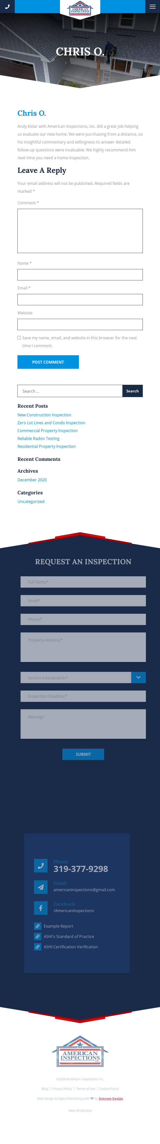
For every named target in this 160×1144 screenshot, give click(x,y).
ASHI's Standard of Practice (59, 936)
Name (24, 263)
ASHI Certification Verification (61, 947)
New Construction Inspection (44, 415)
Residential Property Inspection (46, 446)
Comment (28, 203)
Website (24, 313)
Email (24, 288)
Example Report (49, 926)
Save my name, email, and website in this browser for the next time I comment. (79, 341)
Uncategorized (30, 501)
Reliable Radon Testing (38, 438)
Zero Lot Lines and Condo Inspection (51, 422)
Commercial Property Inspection (47, 430)
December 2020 (32, 480)
